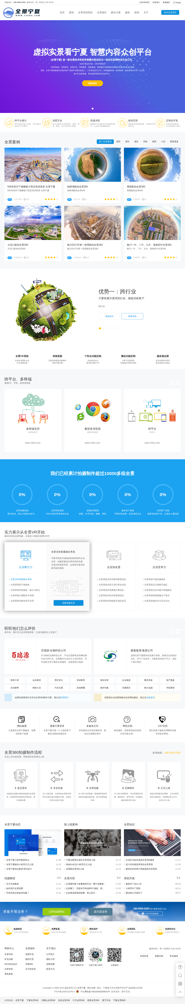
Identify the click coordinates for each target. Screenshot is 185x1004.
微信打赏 (29, 959)
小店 (163, 149)
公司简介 (50, 954)
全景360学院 (144, 2)
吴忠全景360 (64, 1000)
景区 (127, 149)
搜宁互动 (126, 991)
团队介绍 (50, 959)
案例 (71, 12)
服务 (127, 12)
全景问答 (8, 954)
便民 (154, 149)
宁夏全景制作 (119, 1000)
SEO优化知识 (10, 964)
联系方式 (50, 969)
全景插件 (102, 12)
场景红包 (29, 954)
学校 (145, 149)
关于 (146, 12)
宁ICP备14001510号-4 (64, 991)
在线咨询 (144, 956)
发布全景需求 (170, 12)
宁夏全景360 (32, 1000)
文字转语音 (30, 969)
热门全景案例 (105, 149)
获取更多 (174, 149)
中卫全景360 (79, 1000)
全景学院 (8, 969)
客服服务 (166, 2)
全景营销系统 (85, 12)
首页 (62, 12)
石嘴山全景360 (48, 1000)
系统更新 (8, 974)
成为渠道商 (100, 911)
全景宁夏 (81, 988)
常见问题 (8, 959)
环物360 (29, 964)
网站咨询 (92, 83)
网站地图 (91, 988)
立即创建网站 (57, 911)
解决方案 (116, 12)
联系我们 (156, 2)
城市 (118, 149)
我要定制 (159, 956)
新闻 (136, 12)
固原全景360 (93, 1000)
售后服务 (174, 956)
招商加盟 (50, 964)
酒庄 (136, 149)
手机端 (177, 3)
